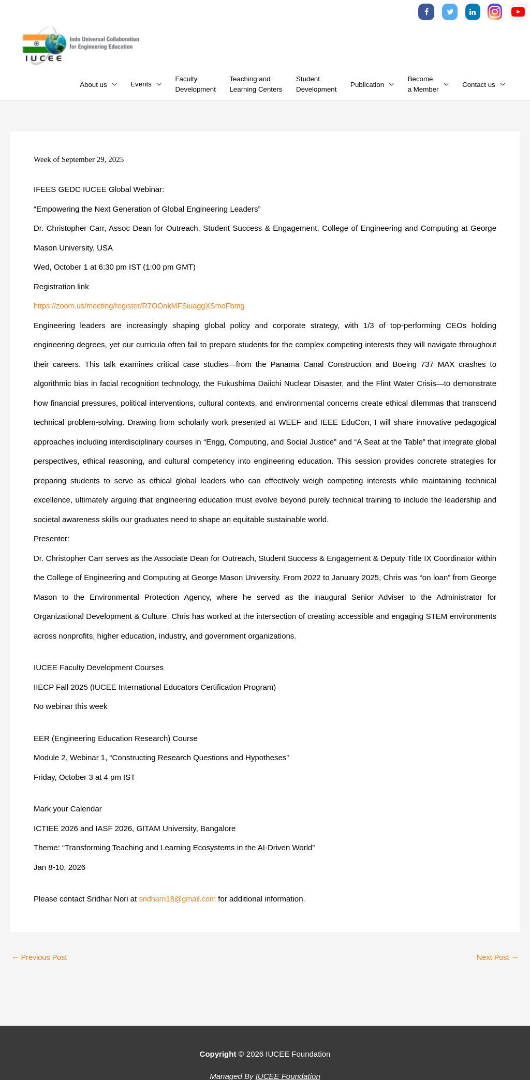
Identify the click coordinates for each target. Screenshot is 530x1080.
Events (141, 88)
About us (93, 88)
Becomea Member (423, 88)
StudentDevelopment (316, 88)
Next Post (497, 961)
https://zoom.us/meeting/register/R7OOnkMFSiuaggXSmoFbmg (143, 309)
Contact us (478, 88)
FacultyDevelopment (195, 88)
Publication (367, 88)
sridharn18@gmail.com (178, 902)
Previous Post (40, 961)
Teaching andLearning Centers (255, 88)
